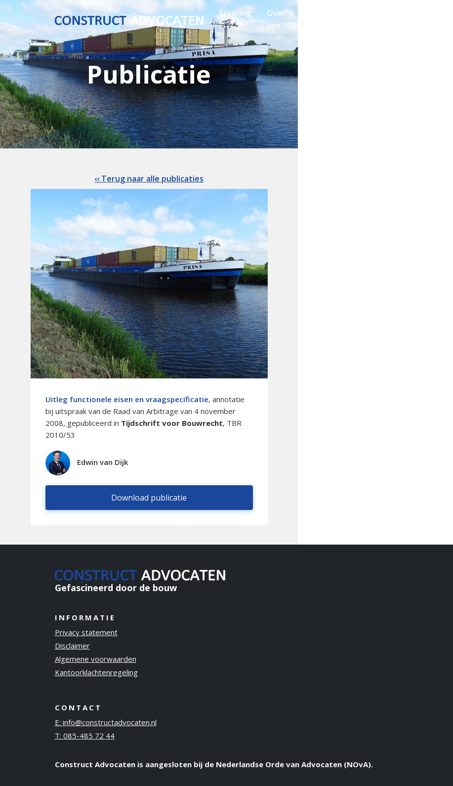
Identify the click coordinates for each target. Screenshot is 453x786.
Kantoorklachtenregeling (96, 672)
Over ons (276, 19)
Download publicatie (149, 497)
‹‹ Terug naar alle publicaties (149, 178)
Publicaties (323, 12)
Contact (375, 12)
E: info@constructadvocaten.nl (106, 722)
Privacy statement (86, 632)
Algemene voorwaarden (95, 659)
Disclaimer (72, 645)
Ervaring (235, 12)
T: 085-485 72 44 (85, 735)
